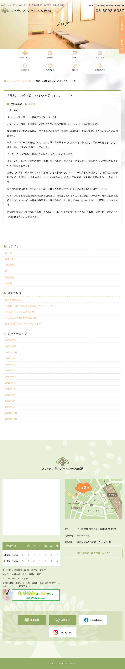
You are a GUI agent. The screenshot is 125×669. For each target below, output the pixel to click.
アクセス (75, 58)
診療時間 (50, 58)
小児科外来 (25, 70)
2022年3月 (10, 395)
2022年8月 (10, 364)
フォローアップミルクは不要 (19, 312)
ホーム (8, 81)
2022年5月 (10, 383)
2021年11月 (11, 419)
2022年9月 (10, 358)
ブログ (19, 81)
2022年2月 (10, 401)
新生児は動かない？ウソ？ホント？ (23, 324)
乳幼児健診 (50, 70)
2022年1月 (10, 407)
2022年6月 (10, 376)
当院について (24, 58)
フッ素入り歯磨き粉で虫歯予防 (21, 318)
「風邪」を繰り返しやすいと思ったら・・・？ (28, 306)
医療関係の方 (100, 70)
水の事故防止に (13, 300)
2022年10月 (11, 352)
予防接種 (75, 70)
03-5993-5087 (110, 10)
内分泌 (8, 253)
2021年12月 (11, 413)
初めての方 (100, 58)
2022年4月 (10, 389)
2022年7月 (10, 370)
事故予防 (9, 277)
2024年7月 (10, 340)
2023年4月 (10, 346)
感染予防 (9, 259)
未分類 (28, 81)
